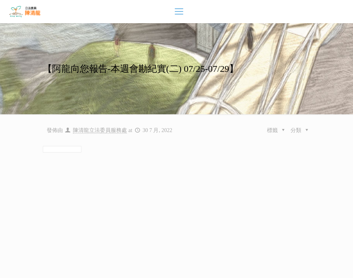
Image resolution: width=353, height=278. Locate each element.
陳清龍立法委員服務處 (100, 130)
